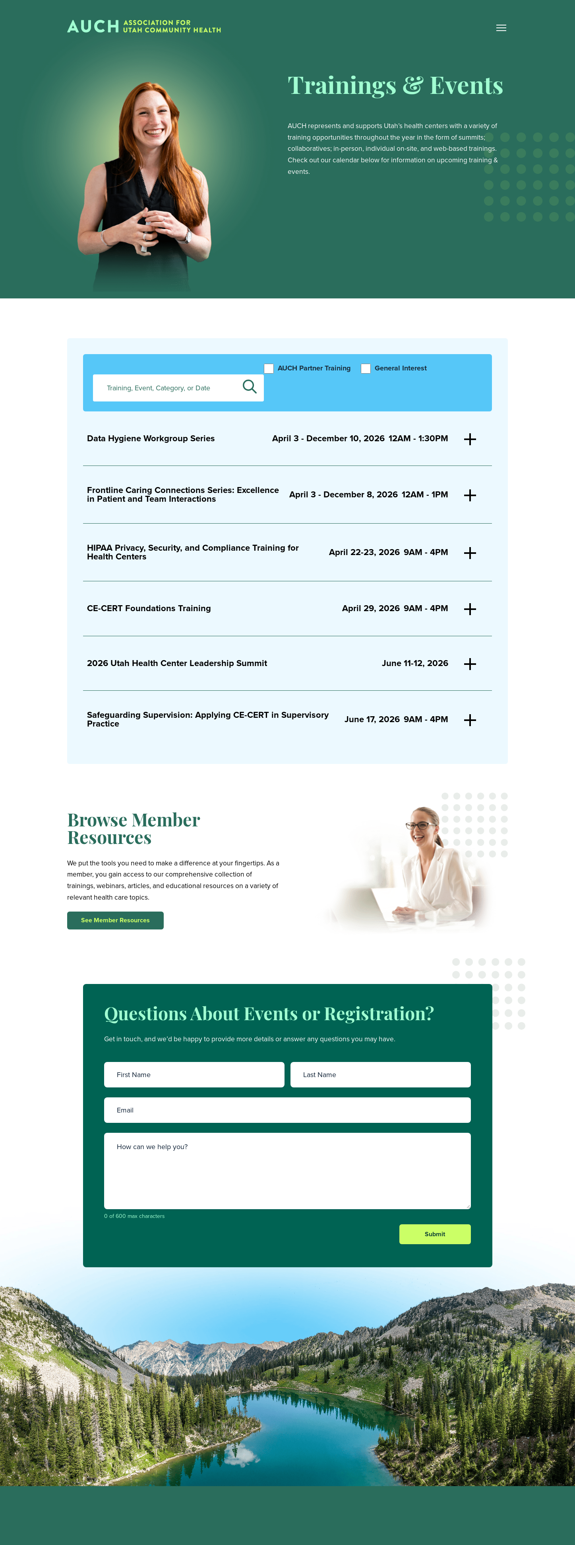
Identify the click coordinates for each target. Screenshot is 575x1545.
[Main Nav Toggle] (501, 28)
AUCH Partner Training (314, 369)
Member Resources (419, 1521)
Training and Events (419, 1537)
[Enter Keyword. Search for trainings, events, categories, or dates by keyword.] (178, 388)
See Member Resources (115, 921)
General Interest (401, 369)
